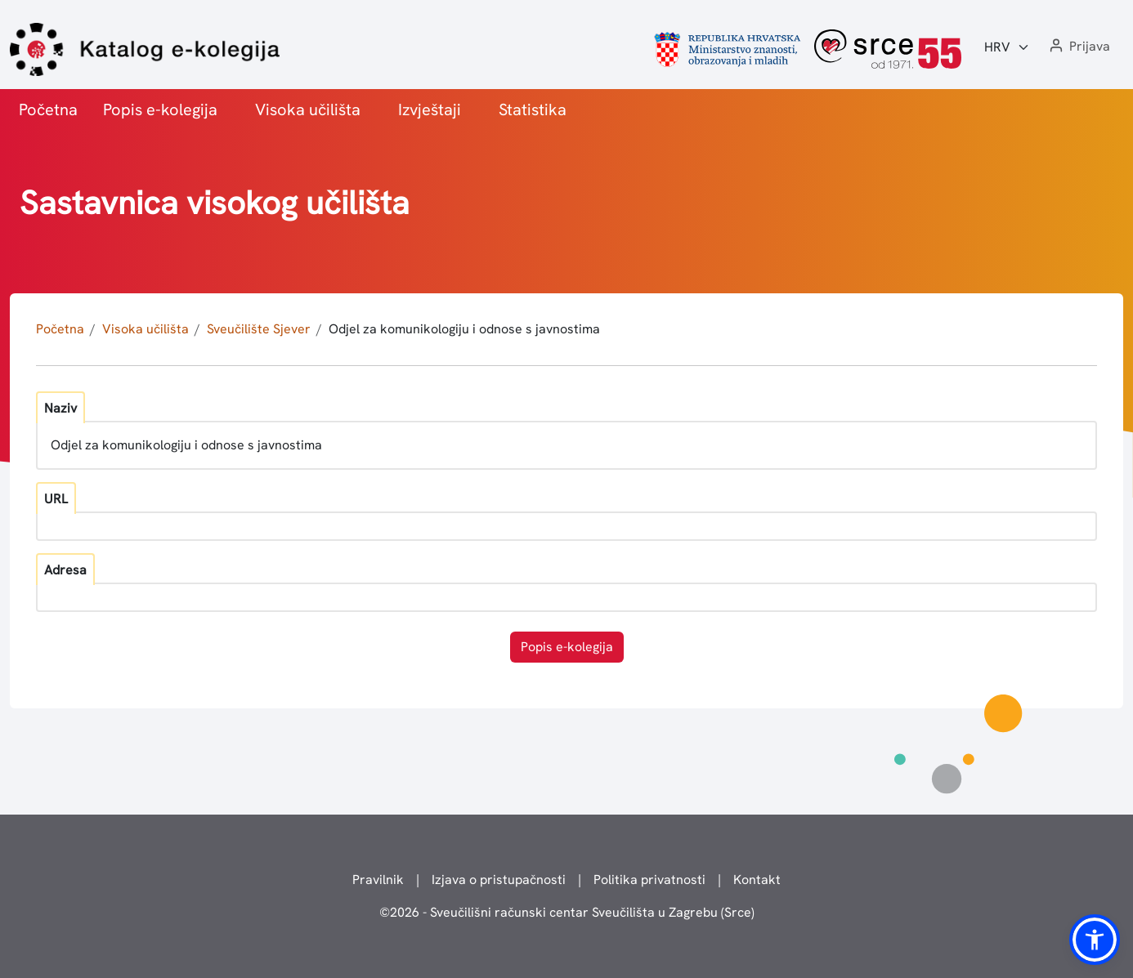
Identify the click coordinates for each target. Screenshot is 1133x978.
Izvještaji (429, 109)
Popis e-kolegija (160, 109)
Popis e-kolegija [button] (567, 646)
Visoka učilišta (307, 109)
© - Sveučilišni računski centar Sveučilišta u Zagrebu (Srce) (567, 912)
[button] (1078, 47)
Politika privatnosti (649, 879)
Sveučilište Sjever (259, 328)
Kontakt (757, 879)
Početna (48, 109)
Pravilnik (378, 879)
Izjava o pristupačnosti (499, 879)
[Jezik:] (1007, 47)
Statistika (532, 109)
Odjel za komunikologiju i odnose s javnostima (464, 328)
